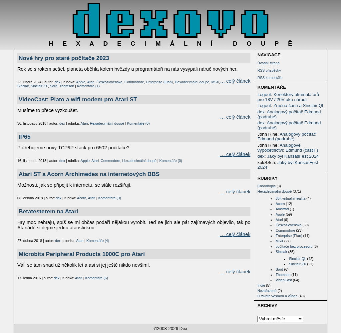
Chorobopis (266, 186)
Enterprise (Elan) (289, 236)
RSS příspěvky (269, 70)
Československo (289, 225)
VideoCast (284, 280)
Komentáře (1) (88, 86)
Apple (280, 214)
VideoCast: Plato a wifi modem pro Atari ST (78, 99)
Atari (279, 220)
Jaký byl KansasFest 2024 (293, 156)
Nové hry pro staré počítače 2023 (64, 58)
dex (261, 111)
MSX (279, 241)
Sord (279, 269)
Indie (261, 285)
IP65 (25, 136)
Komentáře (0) (138, 123)
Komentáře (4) (97, 241)
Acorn (280, 204)
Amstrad (282, 209)
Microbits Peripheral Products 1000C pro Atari (82, 254)
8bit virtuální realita (290, 198)
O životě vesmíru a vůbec (277, 296)
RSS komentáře (269, 78)
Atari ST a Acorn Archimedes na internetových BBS (89, 174)
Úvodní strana (268, 63)
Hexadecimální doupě (274, 191)
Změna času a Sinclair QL (298, 105)
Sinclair (281, 252)
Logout (264, 94)
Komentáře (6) (96, 278)
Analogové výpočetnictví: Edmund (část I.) (287, 148)
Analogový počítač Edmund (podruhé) (289, 114)
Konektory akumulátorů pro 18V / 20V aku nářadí (288, 97)
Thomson (283, 275)
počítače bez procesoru (294, 246)
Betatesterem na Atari (48, 211)
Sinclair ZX (297, 264)
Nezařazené (266, 291)
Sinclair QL (297, 259)
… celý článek (235, 81)
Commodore (285, 230)
